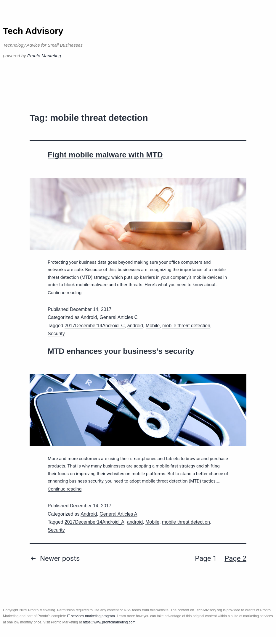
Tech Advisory (33, 31)
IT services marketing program (91, 616)
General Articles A (118, 514)
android (135, 325)
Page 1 (206, 558)
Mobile (153, 325)
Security (56, 333)
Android (89, 317)
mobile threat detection (186, 325)
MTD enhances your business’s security (121, 351)
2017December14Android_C (95, 325)
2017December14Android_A (94, 521)
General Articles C (119, 317)
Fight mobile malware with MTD (105, 154)
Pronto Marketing (44, 55)
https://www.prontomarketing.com (109, 622)
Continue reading (64, 292)
